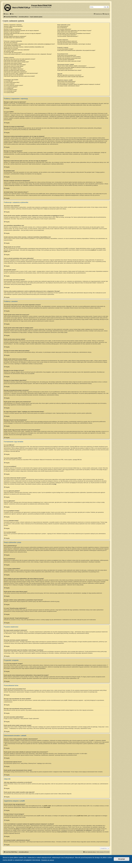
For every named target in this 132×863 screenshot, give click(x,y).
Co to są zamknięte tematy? (10, 91)
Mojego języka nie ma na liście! (11, 48)
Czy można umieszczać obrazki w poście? (13, 85)
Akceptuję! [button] (121, 859)
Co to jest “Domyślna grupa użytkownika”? (67, 34)
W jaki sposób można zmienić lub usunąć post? (14, 60)
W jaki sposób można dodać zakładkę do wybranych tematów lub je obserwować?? (76, 67)
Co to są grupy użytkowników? (64, 29)
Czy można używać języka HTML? (11, 82)
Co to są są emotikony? (9, 84)
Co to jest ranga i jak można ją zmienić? (13, 52)
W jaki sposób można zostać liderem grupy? (67, 31)
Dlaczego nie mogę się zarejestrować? (12, 29)
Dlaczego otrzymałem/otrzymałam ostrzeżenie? (14, 70)
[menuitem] (12, 14)
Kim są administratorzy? (62, 26)
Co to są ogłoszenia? (8, 88)
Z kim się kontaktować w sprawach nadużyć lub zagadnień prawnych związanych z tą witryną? (78, 84)
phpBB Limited (47, 805)
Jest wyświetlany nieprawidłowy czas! (12, 45)
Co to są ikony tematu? (9, 92)
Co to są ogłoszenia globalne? (11, 86)
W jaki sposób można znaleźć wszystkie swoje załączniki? (70, 76)
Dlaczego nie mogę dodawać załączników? (13, 69)
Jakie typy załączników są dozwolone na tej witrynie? (69, 75)
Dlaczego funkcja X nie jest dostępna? (66, 82)
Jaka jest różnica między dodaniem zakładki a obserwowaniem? (71, 65)
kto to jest (29, 827)
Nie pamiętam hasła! (8, 34)
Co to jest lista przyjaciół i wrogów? (65, 49)
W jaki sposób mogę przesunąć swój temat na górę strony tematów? (19, 76)
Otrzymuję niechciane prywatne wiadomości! (67, 42)
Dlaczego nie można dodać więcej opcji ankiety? (15, 64)
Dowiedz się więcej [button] (47, 860)
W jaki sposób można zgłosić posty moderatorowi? (15, 71)
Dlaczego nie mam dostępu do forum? (12, 67)
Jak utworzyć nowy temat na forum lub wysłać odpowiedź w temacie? (19, 59)
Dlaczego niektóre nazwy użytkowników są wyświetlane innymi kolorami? (74, 33)
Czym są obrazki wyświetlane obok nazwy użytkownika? (16, 49)
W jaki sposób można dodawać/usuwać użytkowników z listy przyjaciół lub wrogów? (76, 50)
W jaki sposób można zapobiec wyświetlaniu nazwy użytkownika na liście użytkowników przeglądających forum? (29, 44)
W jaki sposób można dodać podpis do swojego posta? (16, 61)
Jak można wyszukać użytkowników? (65, 59)
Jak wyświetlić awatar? (9, 51)
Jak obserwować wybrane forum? (65, 68)
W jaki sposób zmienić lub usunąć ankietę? (13, 66)
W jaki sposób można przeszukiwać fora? (66, 55)
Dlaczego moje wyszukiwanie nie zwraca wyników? (69, 56)
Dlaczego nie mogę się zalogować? (12, 31)
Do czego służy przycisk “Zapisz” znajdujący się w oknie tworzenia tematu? (21, 73)
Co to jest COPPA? (8, 27)
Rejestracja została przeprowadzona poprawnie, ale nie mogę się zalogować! (21, 30)
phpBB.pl (93, 250)
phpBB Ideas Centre (82, 815)
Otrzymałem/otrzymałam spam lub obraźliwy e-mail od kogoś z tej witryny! (74, 44)
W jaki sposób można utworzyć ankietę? (13, 63)
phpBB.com (7, 251)
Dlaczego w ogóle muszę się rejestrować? (13, 26)
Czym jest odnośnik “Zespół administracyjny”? (67, 36)
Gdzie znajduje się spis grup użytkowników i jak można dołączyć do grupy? (74, 30)
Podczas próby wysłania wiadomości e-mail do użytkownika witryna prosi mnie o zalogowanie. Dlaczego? (28, 54)
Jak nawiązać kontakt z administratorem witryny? (68, 85)
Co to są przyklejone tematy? (10, 89)
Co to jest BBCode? (8, 81)
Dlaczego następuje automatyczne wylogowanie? (15, 36)
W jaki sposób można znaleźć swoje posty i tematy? (69, 61)
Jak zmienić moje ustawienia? (10, 42)
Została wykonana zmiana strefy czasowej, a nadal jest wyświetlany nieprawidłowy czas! (24, 46)
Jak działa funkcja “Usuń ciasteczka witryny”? (14, 37)
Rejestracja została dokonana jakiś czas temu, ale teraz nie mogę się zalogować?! (22, 33)
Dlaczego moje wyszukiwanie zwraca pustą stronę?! (69, 58)
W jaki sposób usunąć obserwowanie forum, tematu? (69, 70)
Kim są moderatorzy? (62, 27)
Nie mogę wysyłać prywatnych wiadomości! (67, 41)
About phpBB (46, 807)
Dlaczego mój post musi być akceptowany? (13, 74)
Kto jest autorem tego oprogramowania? (66, 81)
